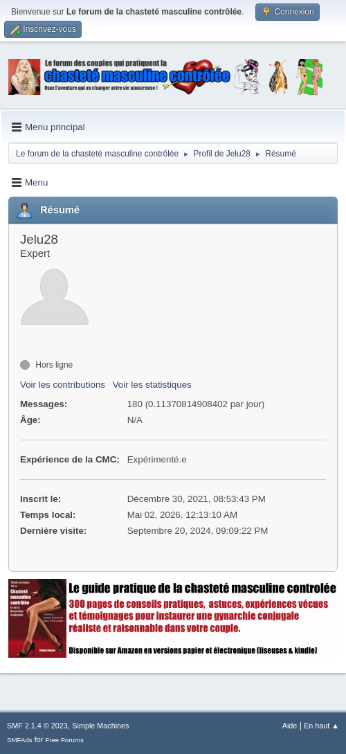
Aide (290, 725)
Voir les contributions (62, 384)
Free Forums (64, 740)
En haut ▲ (321, 725)
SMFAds (20, 740)
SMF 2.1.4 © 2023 (37, 725)
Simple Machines (100, 725)
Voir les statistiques (152, 384)
